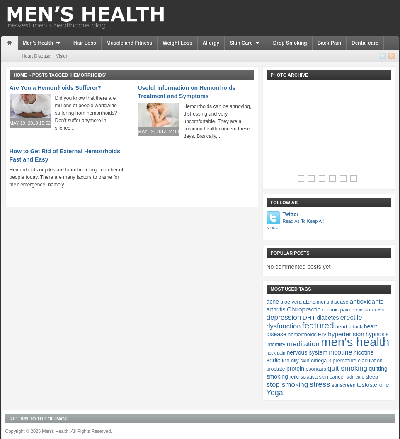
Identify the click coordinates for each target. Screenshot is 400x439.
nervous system (306, 352)
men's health (355, 342)
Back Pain (329, 43)
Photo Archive (289, 74)
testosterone (373, 384)
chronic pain (336, 310)
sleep (372, 377)
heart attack (348, 327)
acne (273, 301)
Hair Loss (84, 43)
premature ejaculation (358, 361)
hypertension (346, 334)
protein (295, 368)
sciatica (309, 377)
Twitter (296, 221)
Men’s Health (43, 43)
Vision (62, 55)
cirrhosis (360, 309)
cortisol (377, 310)
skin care (355, 376)
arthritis (276, 309)
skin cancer (332, 377)
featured (318, 325)
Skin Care (246, 43)
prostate (276, 369)
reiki (294, 377)
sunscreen (344, 385)
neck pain (276, 352)
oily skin (300, 361)
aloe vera (290, 302)
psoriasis (315, 369)
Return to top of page (39, 418)
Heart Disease (36, 55)
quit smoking (347, 368)
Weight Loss (177, 43)
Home (20, 74)
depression (284, 317)
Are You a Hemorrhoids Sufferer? (55, 87)
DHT (309, 317)
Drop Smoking (290, 43)
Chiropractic (304, 309)
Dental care (365, 43)
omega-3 (321, 361)
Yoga (275, 392)
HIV (322, 335)
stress (320, 384)
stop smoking (287, 384)
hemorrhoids (302, 335)
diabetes (328, 317)
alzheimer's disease (325, 302)
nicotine (340, 352)
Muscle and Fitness (130, 43)
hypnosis (377, 334)
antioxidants (367, 301)
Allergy (211, 43)
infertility (276, 344)
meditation (303, 344)
